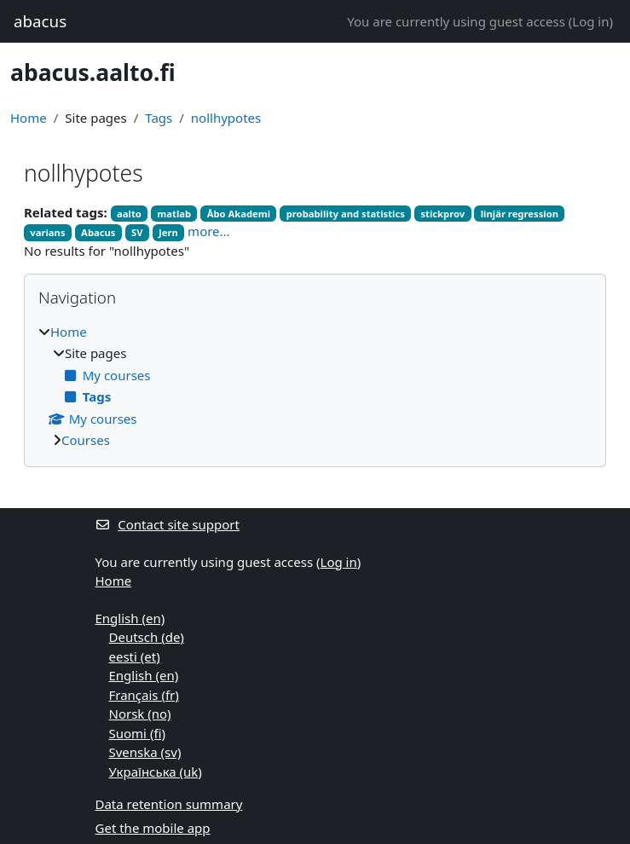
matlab (174, 213)
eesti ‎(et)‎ (134, 656)
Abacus (98, 232)
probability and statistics (345, 213)
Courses (85, 439)
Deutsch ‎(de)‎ (146, 636)
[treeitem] (315, 386)
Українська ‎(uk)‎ (155, 771)
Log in (590, 21)
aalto (129, 213)
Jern (168, 232)
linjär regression (519, 213)
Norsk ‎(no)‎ (140, 713)
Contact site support (167, 524)
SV (137, 232)
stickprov (442, 213)
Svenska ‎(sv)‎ (145, 751)
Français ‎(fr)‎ (144, 694)
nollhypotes (226, 117)
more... (209, 231)
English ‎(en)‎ (130, 618)
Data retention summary (169, 803)
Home (28, 117)
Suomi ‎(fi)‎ (137, 733)
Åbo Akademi (239, 213)
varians (47, 232)
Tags (158, 117)
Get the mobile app (153, 827)
